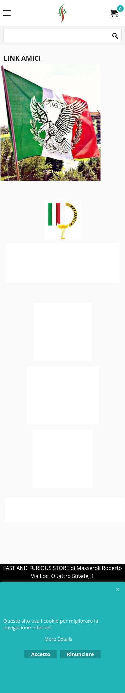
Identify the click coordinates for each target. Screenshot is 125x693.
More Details (58, 639)
